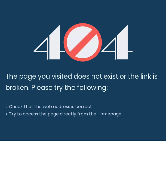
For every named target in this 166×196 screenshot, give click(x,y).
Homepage (109, 114)
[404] (83, 42)
